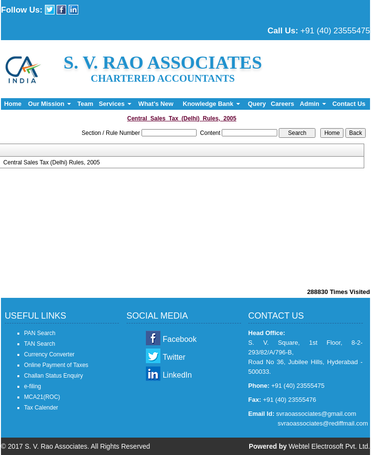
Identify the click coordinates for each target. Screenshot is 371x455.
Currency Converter (49, 354)
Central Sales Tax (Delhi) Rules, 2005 (51, 162)
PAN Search (40, 333)
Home (12, 103)
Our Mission (49, 103)
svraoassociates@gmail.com (316, 413)
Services (115, 103)
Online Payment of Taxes (56, 365)
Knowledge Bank (211, 103)
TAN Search (39, 343)
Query (257, 103)
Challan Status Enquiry (53, 375)
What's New (155, 103)
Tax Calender (41, 407)
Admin (313, 103)
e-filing (32, 386)
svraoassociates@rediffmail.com (323, 423)
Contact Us (349, 103)
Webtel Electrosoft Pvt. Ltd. (329, 446)
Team (85, 103)
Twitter (174, 357)
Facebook (180, 339)
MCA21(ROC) (42, 397)
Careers (282, 103)
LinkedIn (177, 375)
